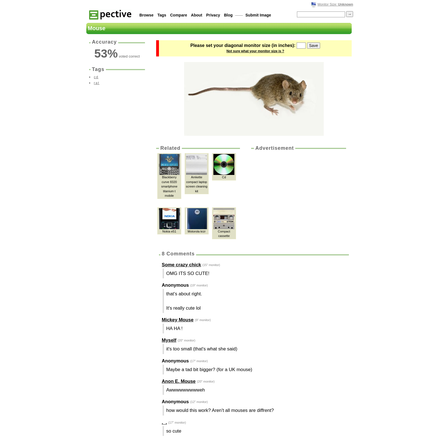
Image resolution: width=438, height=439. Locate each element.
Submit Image (258, 15)
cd (96, 77)
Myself (169, 340)
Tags (161, 15)
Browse (146, 15)
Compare (178, 15)
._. (164, 422)
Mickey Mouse (178, 319)
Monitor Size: (335, 4)
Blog (228, 15)
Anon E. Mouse (179, 381)
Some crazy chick (181, 264)
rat (96, 83)
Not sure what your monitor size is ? (255, 51)
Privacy (213, 15)
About (196, 15)
